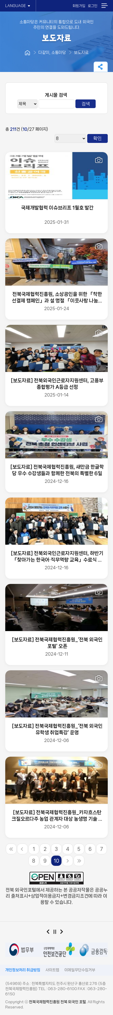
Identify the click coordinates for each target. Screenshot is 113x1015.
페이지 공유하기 (101, 67)
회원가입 (79, 6)
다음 (63, 932)
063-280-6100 (62, 989)
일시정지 (57, 932)
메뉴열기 (104, 5)
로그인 (92, 6)
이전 (50, 932)
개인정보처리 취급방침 (22, 970)
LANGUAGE (17, 6)
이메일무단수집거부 (79, 970)
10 (56, 860)
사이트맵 (52, 970)
